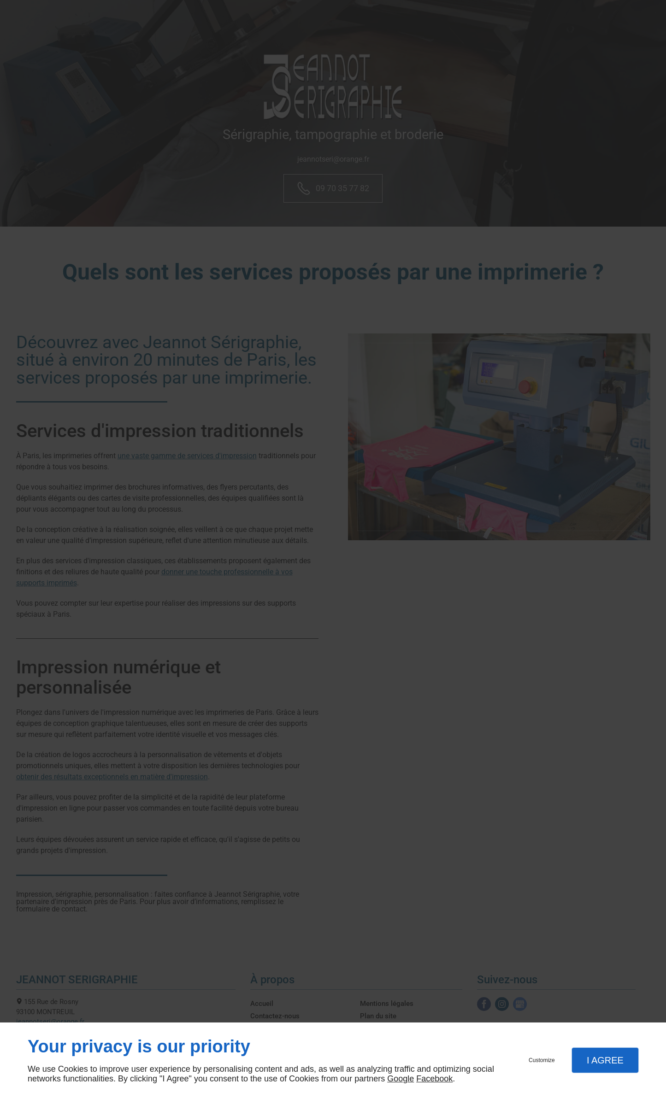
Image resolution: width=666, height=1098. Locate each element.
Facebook (434, 1078)
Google (400, 1078)
